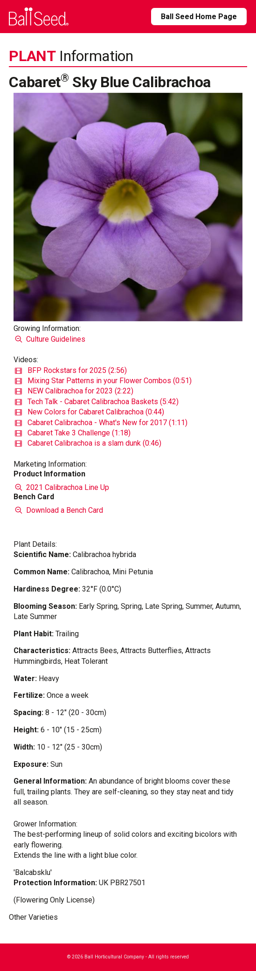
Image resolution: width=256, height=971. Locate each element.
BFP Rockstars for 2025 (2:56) (71, 370)
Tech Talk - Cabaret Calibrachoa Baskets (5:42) (97, 401)
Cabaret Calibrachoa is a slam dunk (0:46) (88, 443)
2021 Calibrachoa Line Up (61, 487)
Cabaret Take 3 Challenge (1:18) (73, 432)
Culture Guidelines (49, 339)
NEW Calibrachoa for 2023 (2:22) (74, 390)
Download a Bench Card (58, 510)
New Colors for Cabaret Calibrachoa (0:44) (89, 411)
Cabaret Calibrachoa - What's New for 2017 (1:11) (101, 422)
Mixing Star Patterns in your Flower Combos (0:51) (103, 380)
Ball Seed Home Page (199, 16)
